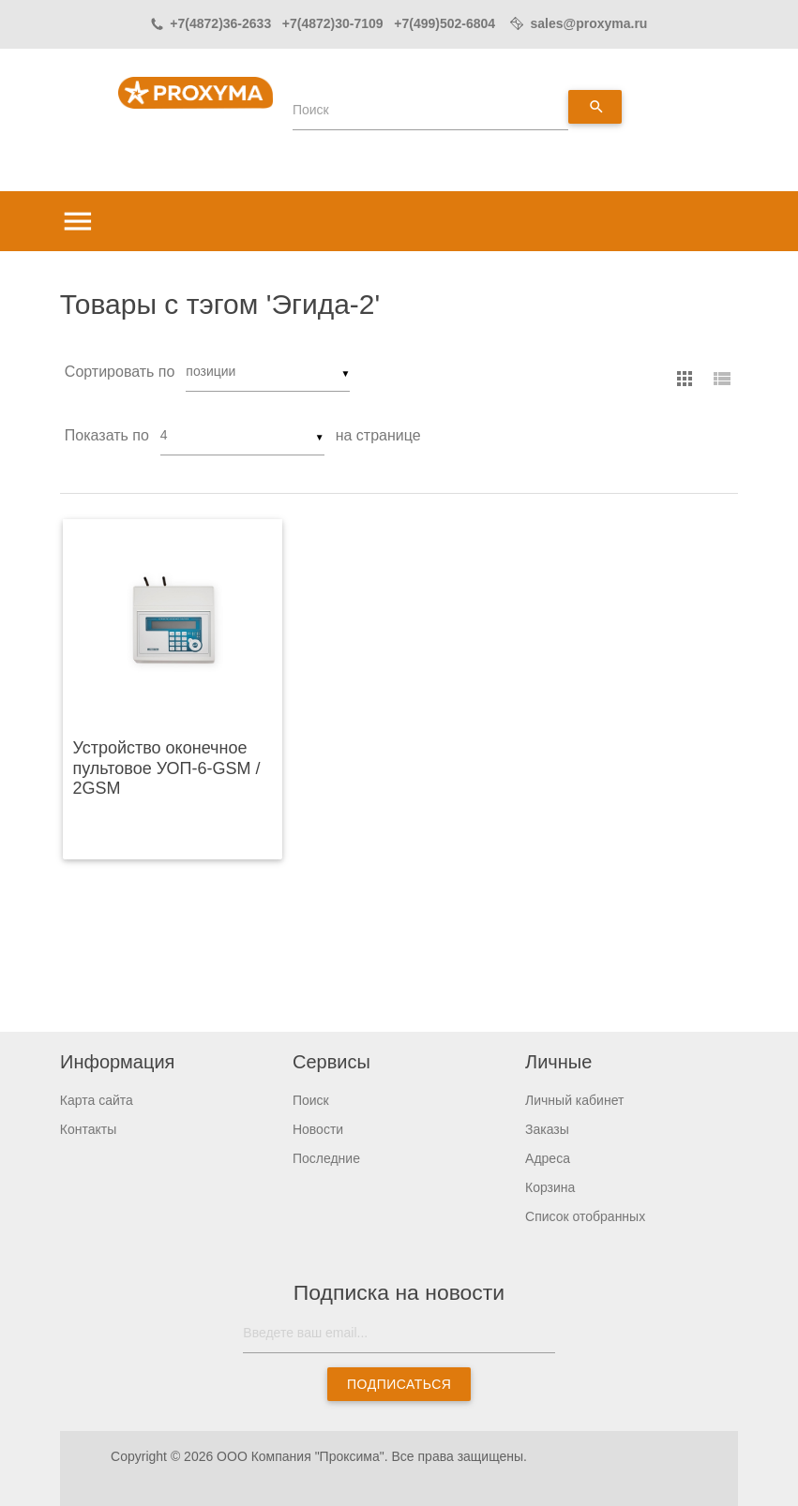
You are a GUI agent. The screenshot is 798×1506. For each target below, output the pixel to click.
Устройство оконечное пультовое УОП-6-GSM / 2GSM (166, 768)
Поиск (311, 109)
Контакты (88, 1129)
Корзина (550, 1187)
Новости (318, 1129)
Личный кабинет (574, 1100)
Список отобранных (585, 1216)
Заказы (547, 1129)
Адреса (547, 1158)
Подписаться (399, 1384)
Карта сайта (96, 1100)
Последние (326, 1158)
